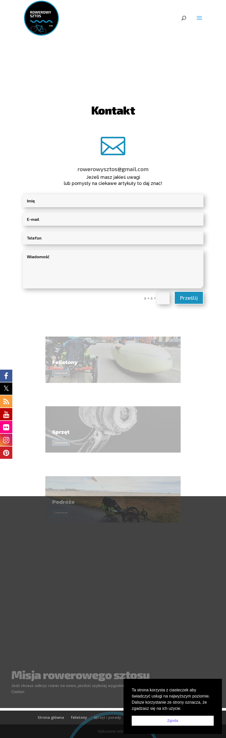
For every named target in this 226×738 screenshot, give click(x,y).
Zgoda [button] (172, 721)
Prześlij (189, 298)
